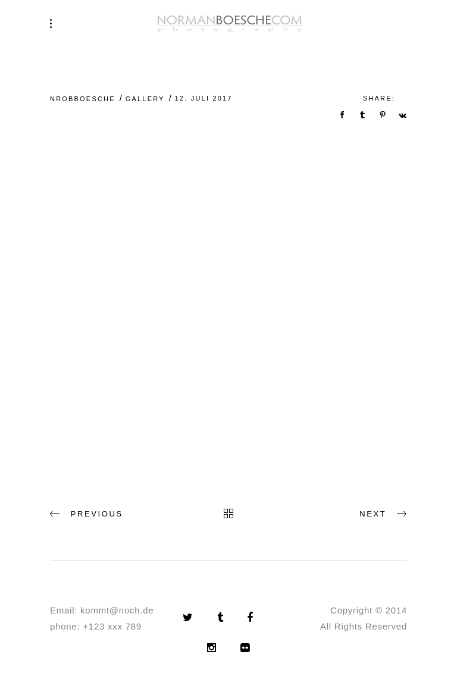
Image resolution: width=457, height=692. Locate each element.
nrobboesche (82, 98)
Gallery (145, 98)
